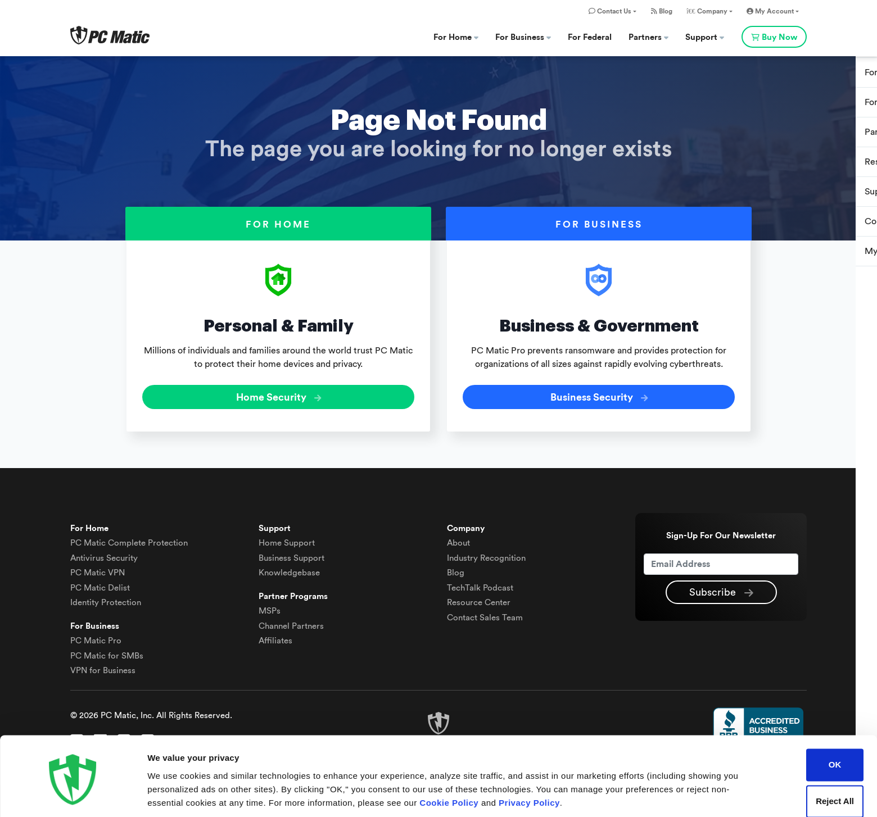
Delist (100, 585)
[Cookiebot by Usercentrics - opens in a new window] (73, 795)
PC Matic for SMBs (106, 653)
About (458, 541)
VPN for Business (102, 668)
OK (835, 725)
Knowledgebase (289, 570)
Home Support (287, 541)
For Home (455, 37)
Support (704, 37)
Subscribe (721, 590)
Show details (173, 795)
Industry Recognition (486, 555)
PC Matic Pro (95, 638)
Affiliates (275, 638)
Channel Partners (291, 623)
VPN (97, 570)
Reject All (835, 762)
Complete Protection (129, 541)
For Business (523, 37)
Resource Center (478, 600)
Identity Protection (105, 600)
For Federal (590, 37)
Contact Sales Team (485, 615)
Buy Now (774, 37)
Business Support (291, 555)
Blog (661, 11)
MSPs (270, 609)
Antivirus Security (104, 555)
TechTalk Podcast (480, 585)
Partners (648, 37)
